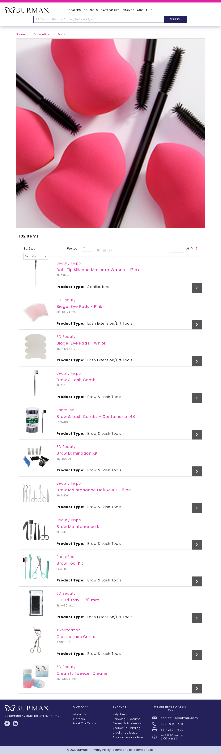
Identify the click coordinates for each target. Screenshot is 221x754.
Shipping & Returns (127, 719)
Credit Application (126, 733)
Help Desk (120, 714)
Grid (97, 248)
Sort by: (29, 248)
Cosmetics (41, 34)
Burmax (82, 750)
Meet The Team (84, 723)
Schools (91, 10)
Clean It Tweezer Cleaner (83, 673)
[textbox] (98, 19)
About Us (144, 10)
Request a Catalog (127, 728)
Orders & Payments (127, 723)
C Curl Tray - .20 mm (78, 600)
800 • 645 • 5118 (172, 724)
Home (20, 34)
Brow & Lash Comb (76, 380)
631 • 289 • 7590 (172, 730)
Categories (110, 10)
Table (109, 248)
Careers (79, 719)
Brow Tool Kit (70, 563)
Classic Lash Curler (76, 636)
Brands (128, 10)
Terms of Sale (144, 750)
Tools (62, 34)
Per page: (73, 248)
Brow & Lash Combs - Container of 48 (96, 416)
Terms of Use (122, 750)
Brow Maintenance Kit (79, 526)
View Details (197, 288)
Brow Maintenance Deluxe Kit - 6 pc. (94, 490)
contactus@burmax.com (179, 718)
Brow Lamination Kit (77, 453)
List (103, 248)
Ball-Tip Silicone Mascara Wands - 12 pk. (99, 269)
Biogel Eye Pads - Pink (79, 306)
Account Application (128, 737)
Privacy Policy (101, 750)
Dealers (75, 10)
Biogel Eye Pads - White (81, 343)
